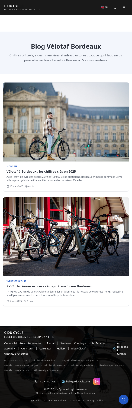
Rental (50, 343)
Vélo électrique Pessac (55, 365)
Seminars (65, 343)
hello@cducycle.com (76, 381)
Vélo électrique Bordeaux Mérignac (21, 365)
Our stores (27, 348)
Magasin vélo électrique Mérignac (78, 360)
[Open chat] (123, 399)
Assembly (9, 348)
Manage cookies (95, 400)
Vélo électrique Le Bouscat (111, 365)
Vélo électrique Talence (82, 365)
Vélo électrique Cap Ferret (46, 370)
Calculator (45, 348)
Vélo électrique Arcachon (16, 370)
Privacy (77, 400)
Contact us (45, 381)
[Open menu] (124, 7)
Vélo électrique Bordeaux (44, 360)
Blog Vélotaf (78, 348)
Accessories (34, 343)
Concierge (80, 343)
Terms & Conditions (57, 400)
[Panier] (115, 7)
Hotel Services (97, 343)
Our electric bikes (14, 343)
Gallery (61, 348)
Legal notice (35, 400)
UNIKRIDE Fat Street (16, 353)
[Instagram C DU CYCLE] (96, 381)
